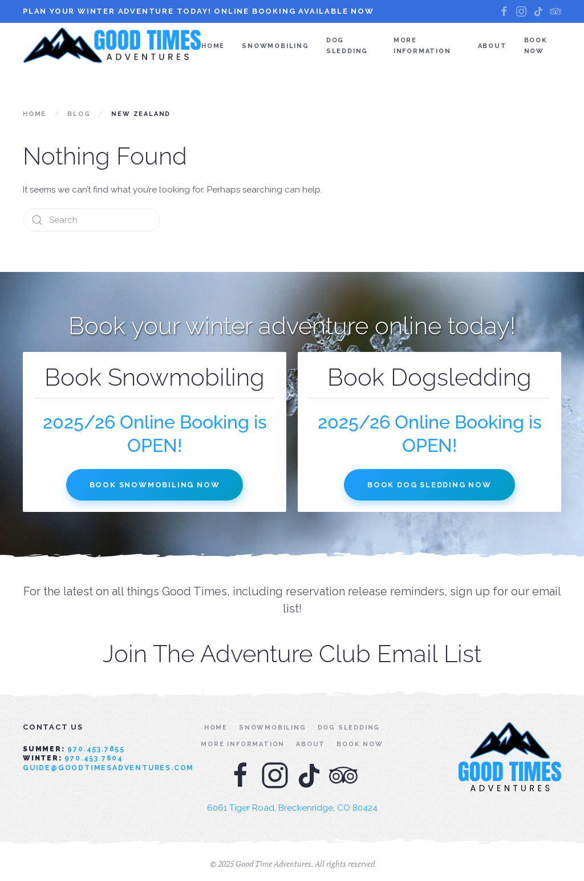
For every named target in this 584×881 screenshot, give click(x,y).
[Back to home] (112, 46)
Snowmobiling (275, 46)
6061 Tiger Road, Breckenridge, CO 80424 (292, 808)
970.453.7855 (96, 749)
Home (213, 46)
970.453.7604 (93, 758)
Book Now (536, 46)
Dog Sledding (347, 46)
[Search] (91, 220)
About (310, 744)
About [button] (492, 46)
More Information (422, 46)
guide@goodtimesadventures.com (108, 768)
